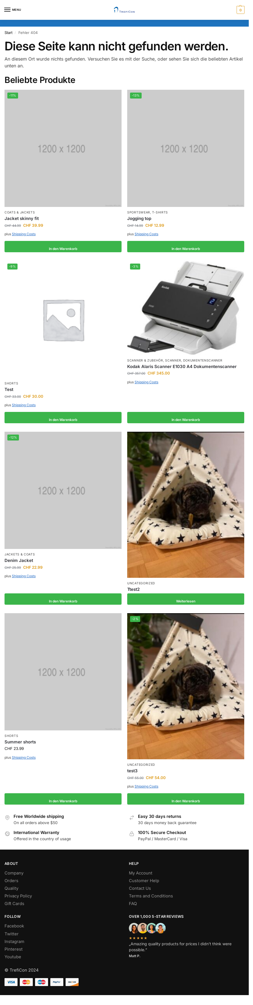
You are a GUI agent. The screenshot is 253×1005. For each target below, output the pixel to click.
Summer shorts (20, 742)
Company (14, 873)
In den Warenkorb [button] (63, 246)
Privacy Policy (18, 896)
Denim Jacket (19, 560)
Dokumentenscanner (202, 360)
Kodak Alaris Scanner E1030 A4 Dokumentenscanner (182, 366)
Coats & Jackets (20, 212)
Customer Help (144, 880)
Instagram (14, 941)
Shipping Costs (24, 234)
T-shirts (160, 212)
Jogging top (139, 218)
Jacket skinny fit (22, 218)
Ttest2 (133, 589)
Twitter (12, 933)
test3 (132, 770)
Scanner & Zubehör (145, 360)
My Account (140, 873)
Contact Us (140, 888)
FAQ (133, 903)
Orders (11, 880)
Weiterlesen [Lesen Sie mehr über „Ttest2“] (186, 599)
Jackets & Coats (20, 554)
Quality (11, 888)
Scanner (173, 360)
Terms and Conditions (151, 896)
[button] (240, 10)
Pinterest (14, 949)
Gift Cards (14, 903)
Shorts (11, 383)
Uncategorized (141, 583)
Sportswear (138, 212)
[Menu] (12, 10)
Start (8, 32)
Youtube (13, 956)
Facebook (14, 926)
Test (9, 389)
